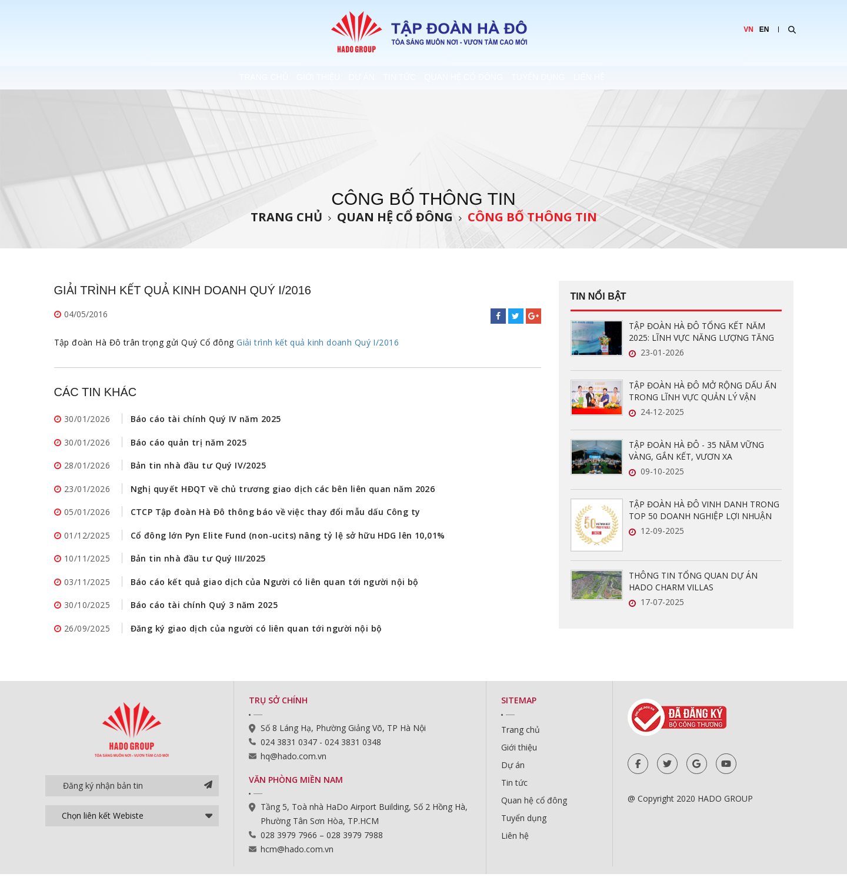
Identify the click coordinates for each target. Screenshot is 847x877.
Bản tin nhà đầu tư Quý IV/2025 (198, 465)
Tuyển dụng (593, 77)
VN (748, 29)
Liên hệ (670, 77)
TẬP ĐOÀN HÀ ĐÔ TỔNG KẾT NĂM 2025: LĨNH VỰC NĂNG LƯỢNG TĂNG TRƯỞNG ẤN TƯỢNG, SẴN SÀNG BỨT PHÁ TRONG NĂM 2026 (703, 332)
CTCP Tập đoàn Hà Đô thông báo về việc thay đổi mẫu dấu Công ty (276, 513)
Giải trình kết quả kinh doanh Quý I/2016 (317, 342)
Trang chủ (185, 77)
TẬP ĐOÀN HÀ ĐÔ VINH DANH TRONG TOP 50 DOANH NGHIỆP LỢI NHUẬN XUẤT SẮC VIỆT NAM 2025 (704, 510)
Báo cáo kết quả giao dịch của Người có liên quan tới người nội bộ (275, 583)
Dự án (336, 77)
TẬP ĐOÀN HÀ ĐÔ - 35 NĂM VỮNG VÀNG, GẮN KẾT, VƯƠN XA (696, 450)
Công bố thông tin (532, 217)
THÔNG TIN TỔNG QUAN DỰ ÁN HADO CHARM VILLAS (693, 581)
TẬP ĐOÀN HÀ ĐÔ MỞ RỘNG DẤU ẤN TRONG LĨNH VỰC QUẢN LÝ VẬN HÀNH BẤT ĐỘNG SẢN (702, 391)
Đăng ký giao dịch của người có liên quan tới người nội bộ (256, 630)
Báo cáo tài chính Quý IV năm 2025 (206, 418)
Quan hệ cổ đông (492, 77)
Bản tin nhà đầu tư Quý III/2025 (198, 560)
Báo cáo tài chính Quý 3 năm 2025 (204, 607)
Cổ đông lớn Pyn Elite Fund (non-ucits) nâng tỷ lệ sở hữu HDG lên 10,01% (288, 536)
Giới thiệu (266, 77)
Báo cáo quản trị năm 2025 (189, 442)
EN (764, 29)
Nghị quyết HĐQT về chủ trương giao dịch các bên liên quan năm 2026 (283, 489)
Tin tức (401, 77)
